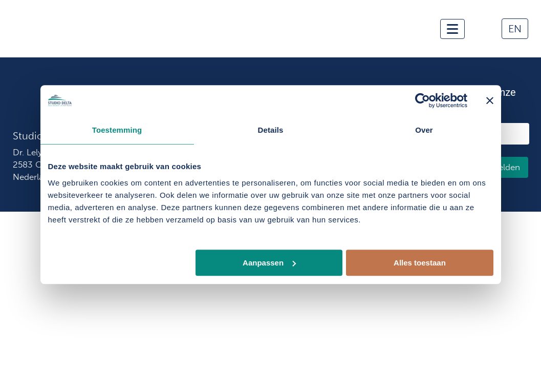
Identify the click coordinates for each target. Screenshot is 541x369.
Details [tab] (271, 130)
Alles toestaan (420, 262)
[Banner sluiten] (489, 100)
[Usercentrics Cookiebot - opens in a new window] (422, 100)
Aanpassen (269, 262)
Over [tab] (424, 130)
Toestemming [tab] (117, 130)
